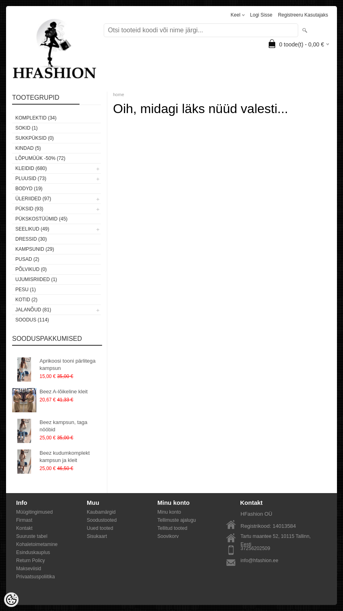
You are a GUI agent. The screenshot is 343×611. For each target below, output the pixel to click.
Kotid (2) (26, 299)
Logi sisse (261, 15)
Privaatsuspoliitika (35, 577)
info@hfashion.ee (259, 560)
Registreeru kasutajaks (303, 15)
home (118, 94)
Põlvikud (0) (31, 269)
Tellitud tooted (172, 528)
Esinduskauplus (33, 552)
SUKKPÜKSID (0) (34, 138)
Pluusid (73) (30, 178)
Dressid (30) (31, 239)
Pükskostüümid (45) (41, 219)
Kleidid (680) (31, 168)
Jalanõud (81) (33, 310)
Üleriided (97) (33, 199)
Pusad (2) (27, 259)
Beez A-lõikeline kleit (64, 391)
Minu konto (169, 512)
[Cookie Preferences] (11, 599)
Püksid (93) (29, 209)
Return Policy (30, 560)
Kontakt (24, 528)
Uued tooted (100, 528)
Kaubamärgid (101, 512)
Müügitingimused (34, 512)
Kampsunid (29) (34, 249)
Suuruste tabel (31, 536)
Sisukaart (97, 536)
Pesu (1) (25, 289)
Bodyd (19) (28, 188)
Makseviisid (28, 568)
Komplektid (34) (35, 118)
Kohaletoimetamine (37, 544)
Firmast (24, 520)
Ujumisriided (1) (36, 279)
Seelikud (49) (32, 229)
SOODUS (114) (32, 320)
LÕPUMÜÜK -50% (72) (40, 158)
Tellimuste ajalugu (176, 520)
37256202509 (255, 548)
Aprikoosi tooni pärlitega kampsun (68, 364)
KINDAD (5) (28, 148)
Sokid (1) (26, 128)
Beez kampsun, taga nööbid (64, 426)
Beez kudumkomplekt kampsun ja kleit (65, 456)
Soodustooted (102, 520)
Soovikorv (168, 536)
